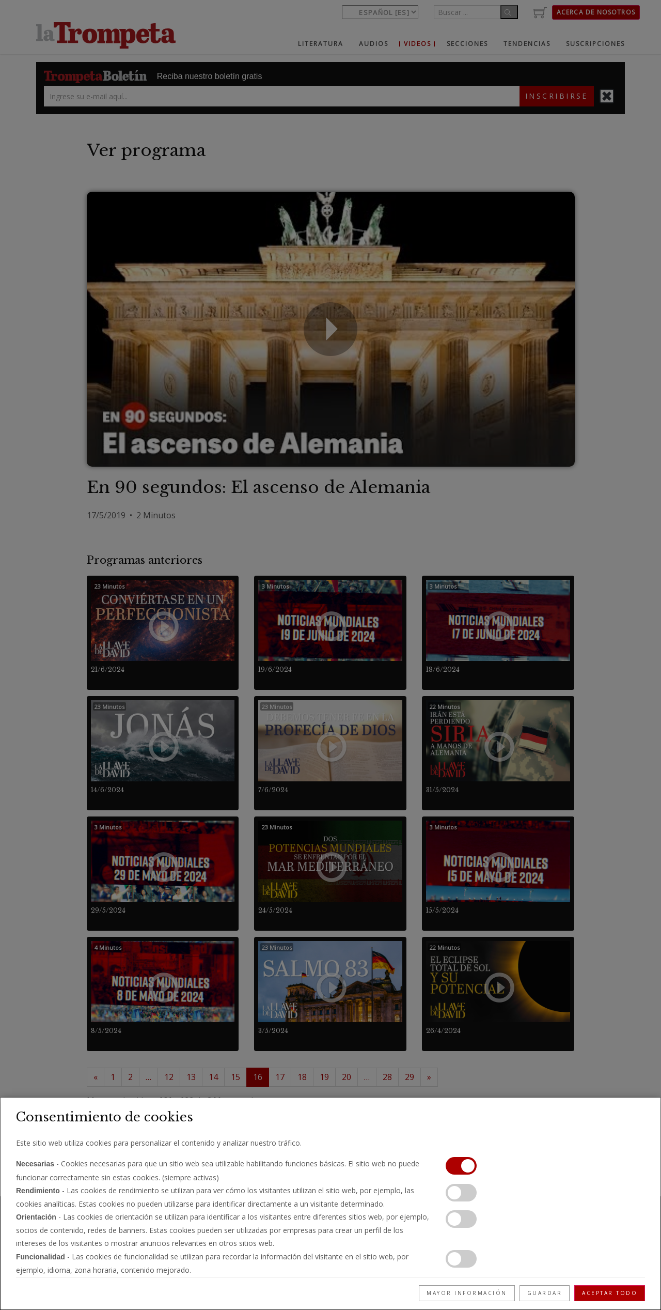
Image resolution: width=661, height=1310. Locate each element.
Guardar (544, 1293)
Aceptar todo (609, 1293)
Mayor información (467, 1293)
